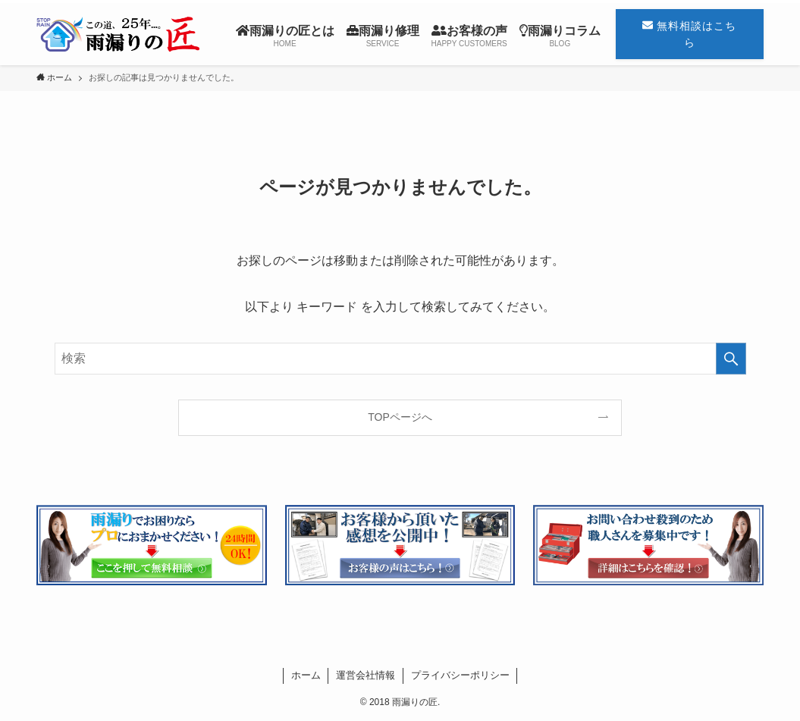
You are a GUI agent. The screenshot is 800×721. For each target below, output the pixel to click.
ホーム (306, 675)
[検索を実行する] (731, 359)
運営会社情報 (365, 675)
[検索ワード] (400, 359)
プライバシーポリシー (460, 675)
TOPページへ (400, 417)
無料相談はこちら (689, 34)
